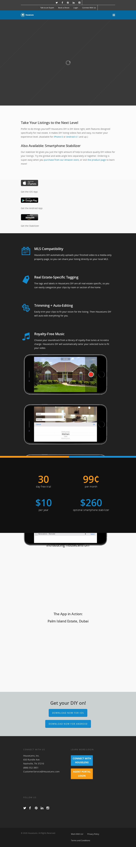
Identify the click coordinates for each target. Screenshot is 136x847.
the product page (97, 159)
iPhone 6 (58, 136)
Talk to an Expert (47, 7)
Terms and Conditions (80, 840)
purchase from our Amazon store (61, 159)
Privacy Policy (93, 834)
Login (75, 7)
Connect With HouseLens (82, 760)
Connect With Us (89, 7)
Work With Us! (77, 834)
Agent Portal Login (82, 773)
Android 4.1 (72, 136)
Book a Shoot (63, 7)
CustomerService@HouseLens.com (41, 771)
